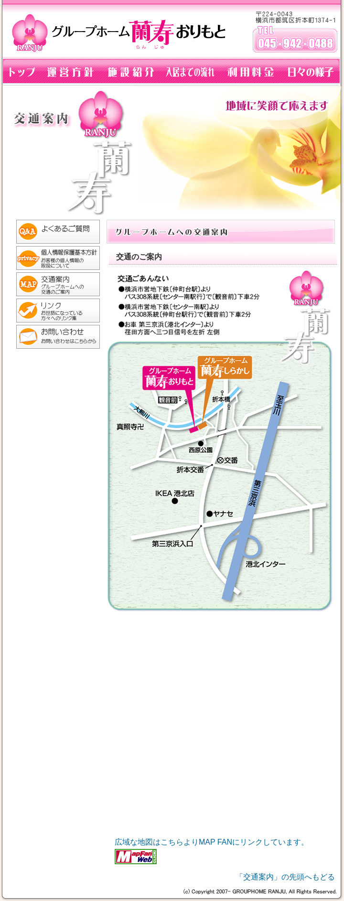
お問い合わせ (53, 338)
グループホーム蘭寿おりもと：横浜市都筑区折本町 (172, 28)
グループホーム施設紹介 (130, 71)
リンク (53, 312)
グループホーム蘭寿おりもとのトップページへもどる (20, 71)
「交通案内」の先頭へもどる (285, 877)
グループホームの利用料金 (250, 71)
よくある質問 (53, 233)
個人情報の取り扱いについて (53, 259)
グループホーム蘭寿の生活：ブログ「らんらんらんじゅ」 (312, 71)
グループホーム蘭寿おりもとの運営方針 (70, 71)
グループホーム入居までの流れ (190, 71)
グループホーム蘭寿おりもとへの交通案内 (53, 285)
